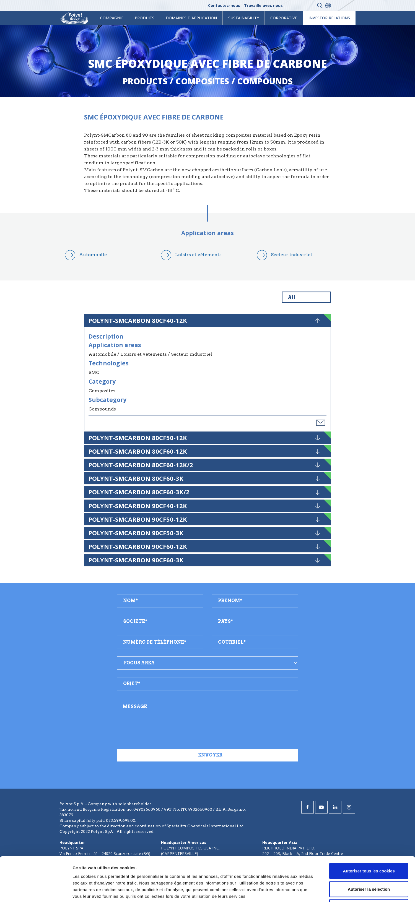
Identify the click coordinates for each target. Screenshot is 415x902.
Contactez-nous (224, 5)
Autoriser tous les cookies (369, 829)
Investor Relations (329, 17)
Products (145, 81)
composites (202, 81)
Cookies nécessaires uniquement (369, 865)
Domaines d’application (191, 17)
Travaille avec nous (263, 5)
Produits (144, 17)
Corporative (283, 17)
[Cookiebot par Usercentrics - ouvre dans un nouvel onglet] (36, 891)
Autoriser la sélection (369, 847)
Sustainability (243, 17)
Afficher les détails (304, 891)
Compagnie (111, 17)
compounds (265, 81)
